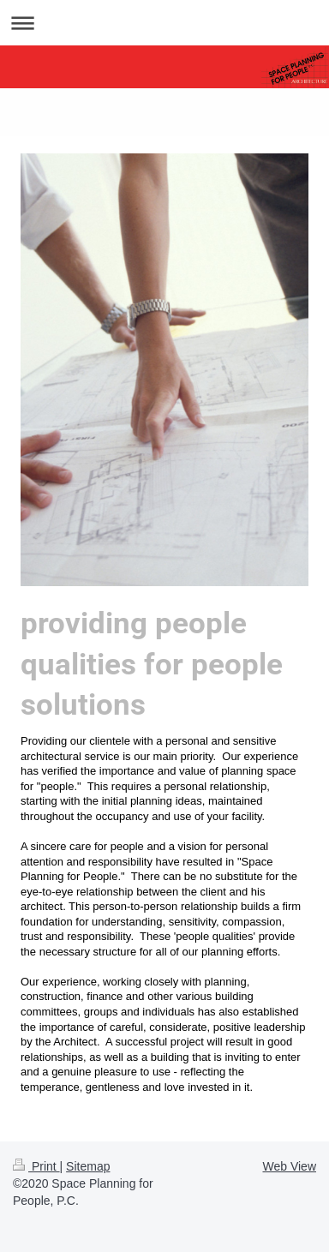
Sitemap (88, 1166)
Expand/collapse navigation (164, 22)
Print (36, 1166)
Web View (289, 1166)
